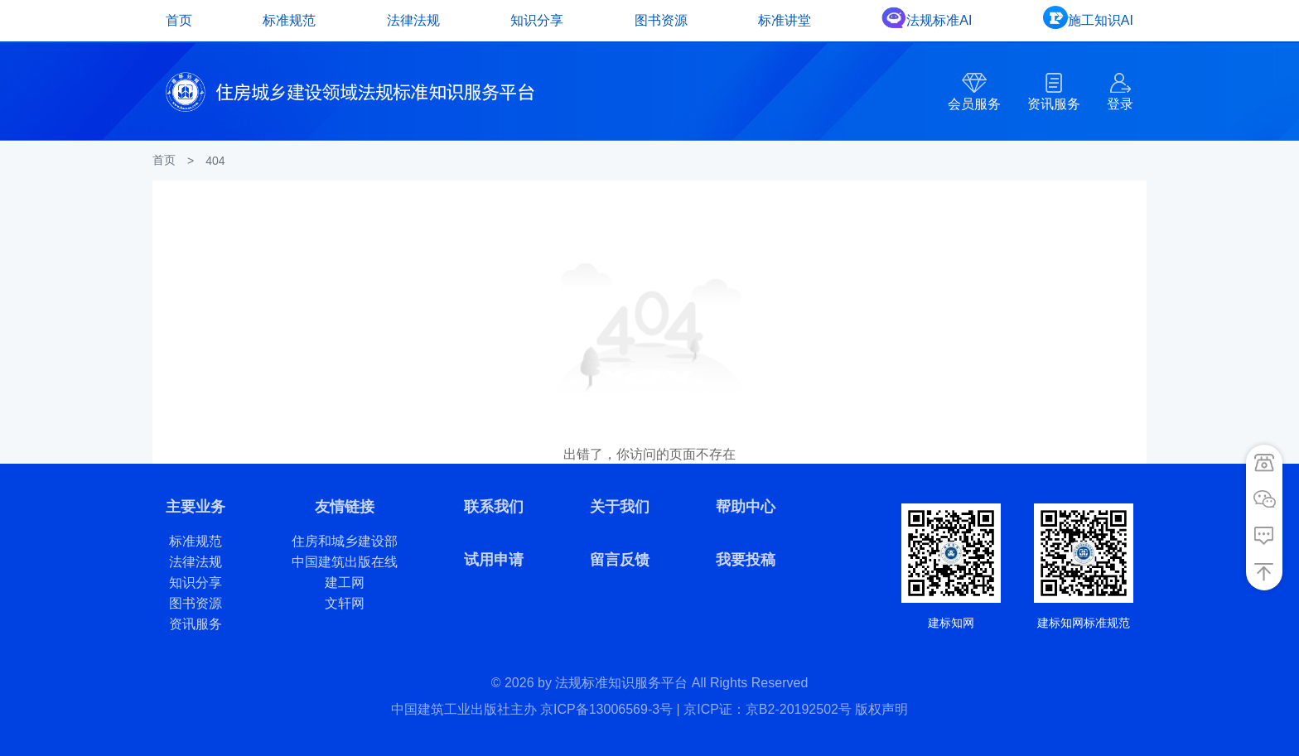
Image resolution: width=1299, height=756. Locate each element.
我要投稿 (745, 559)
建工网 (345, 582)
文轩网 (345, 603)
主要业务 (195, 506)
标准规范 (289, 20)
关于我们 (620, 506)
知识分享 (536, 20)
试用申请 (494, 559)
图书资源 (661, 20)
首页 (179, 20)
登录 (1120, 104)
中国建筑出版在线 (345, 562)
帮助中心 (745, 506)
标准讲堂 (784, 20)
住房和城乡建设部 (345, 541)
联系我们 (494, 506)
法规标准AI (939, 20)
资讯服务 (1053, 104)
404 (215, 160)
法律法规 (413, 20)
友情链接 (344, 506)
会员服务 (974, 104)
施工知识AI (1100, 20)
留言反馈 (620, 559)
